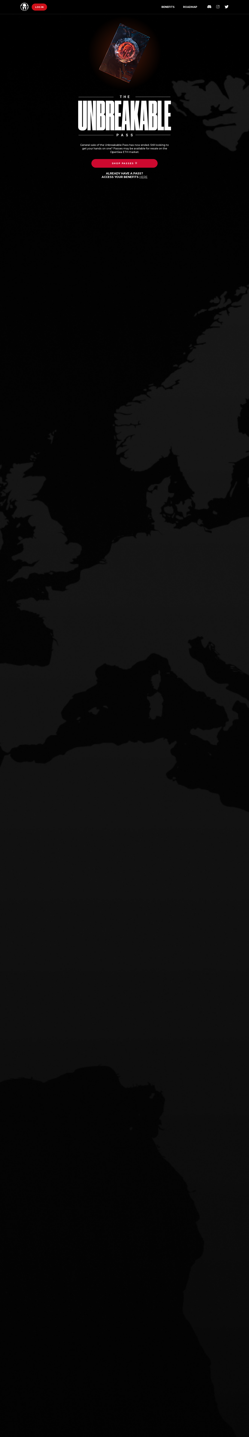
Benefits (168, 7)
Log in (39, 7)
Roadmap (190, 7)
